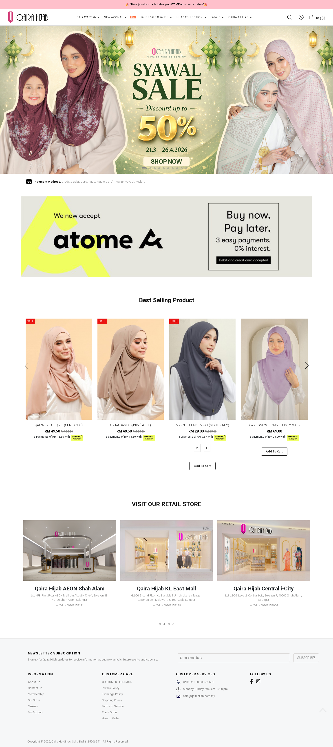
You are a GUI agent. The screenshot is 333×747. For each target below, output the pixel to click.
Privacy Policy (110, 688)
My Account (35, 712)
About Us (34, 682)
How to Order (110, 718)
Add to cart (202, 466)
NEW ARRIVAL (120, 17)
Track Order (109, 712)
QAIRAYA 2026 (88, 17)
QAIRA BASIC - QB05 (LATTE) (130, 425)
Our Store (34, 700)
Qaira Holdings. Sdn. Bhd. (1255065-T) (76, 741)
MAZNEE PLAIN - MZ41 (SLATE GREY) (202, 425)
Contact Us (35, 688)
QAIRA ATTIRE (240, 17)
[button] (144, 168)
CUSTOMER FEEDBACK (117, 682)
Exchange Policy (112, 694)
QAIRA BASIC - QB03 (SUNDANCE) (59, 425)
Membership (36, 694)
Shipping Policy (112, 700)
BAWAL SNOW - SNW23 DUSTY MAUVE (274, 425)
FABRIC (217, 17)
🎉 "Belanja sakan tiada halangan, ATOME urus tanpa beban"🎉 (166, 4)
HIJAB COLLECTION (191, 17)
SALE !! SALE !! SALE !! (156, 17)
